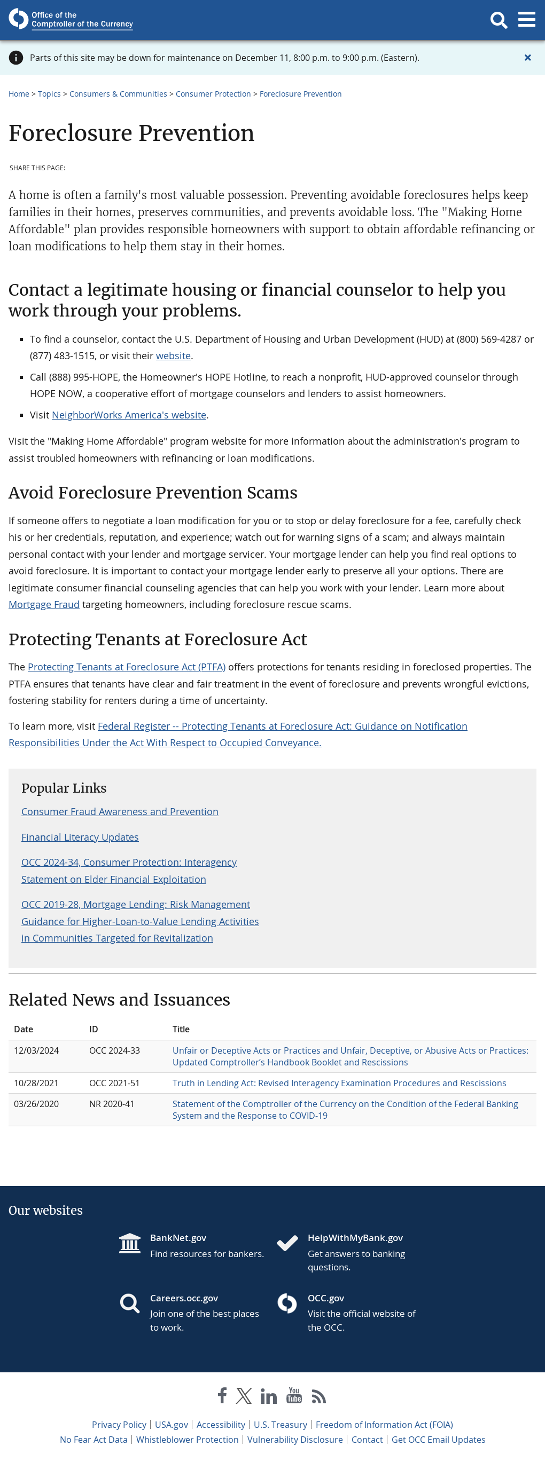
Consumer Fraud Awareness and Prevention (120, 811)
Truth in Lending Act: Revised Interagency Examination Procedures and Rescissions (340, 1083)
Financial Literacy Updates (80, 837)
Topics (49, 94)
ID (93, 1029)
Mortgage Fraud (44, 604)
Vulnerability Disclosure (295, 1439)
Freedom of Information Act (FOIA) (384, 1425)
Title (181, 1029)
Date (23, 1029)
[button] (499, 20)
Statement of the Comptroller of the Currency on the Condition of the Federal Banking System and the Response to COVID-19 (345, 1109)
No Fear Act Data (94, 1439)
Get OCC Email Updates (439, 1439)
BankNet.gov (178, 1237)
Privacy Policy (119, 1425)
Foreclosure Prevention (301, 94)
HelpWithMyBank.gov (355, 1237)
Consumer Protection (213, 94)
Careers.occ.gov (184, 1298)
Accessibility (221, 1425)
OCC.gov (326, 1298)
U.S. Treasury (280, 1425)
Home (19, 94)
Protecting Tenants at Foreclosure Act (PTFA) (126, 666)
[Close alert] (527, 57)
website (173, 355)
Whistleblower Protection (187, 1439)
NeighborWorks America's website (129, 414)
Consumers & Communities (118, 94)
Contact (367, 1439)
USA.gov (171, 1425)
